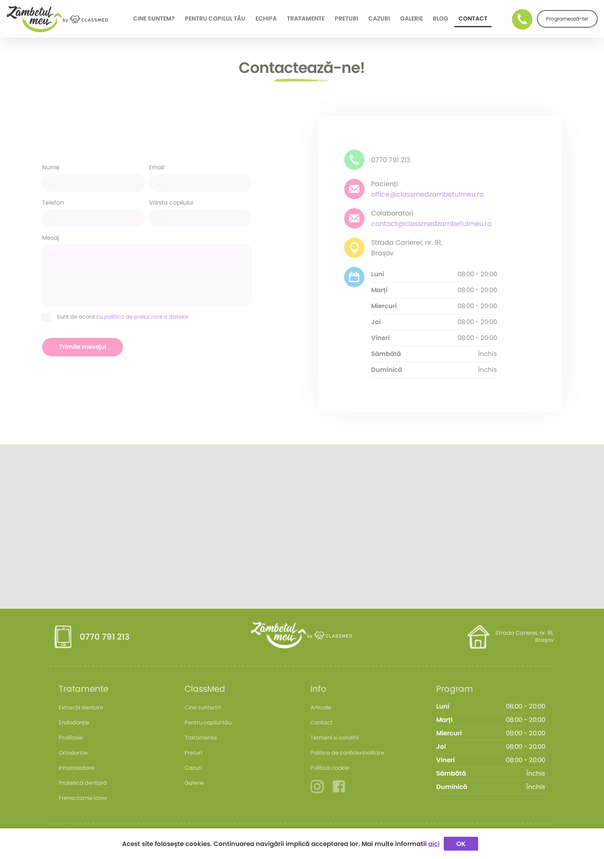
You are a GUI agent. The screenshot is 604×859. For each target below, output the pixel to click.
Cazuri (379, 19)
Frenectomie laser (83, 798)
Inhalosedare (76, 768)
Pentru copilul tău (215, 19)
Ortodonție (73, 753)
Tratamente (306, 19)
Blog (440, 19)
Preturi (346, 19)
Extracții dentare (81, 707)
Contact (472, 19)
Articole (320, 707)
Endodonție (74, 723)
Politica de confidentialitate (347, 753)
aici (434, 843)
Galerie (411, 19)
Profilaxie (71, 738)
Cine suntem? (154, 19)
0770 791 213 (105, 636)
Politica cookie (329, 768)
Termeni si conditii (334, 738)
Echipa (266, 19)
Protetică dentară (83, 783)
